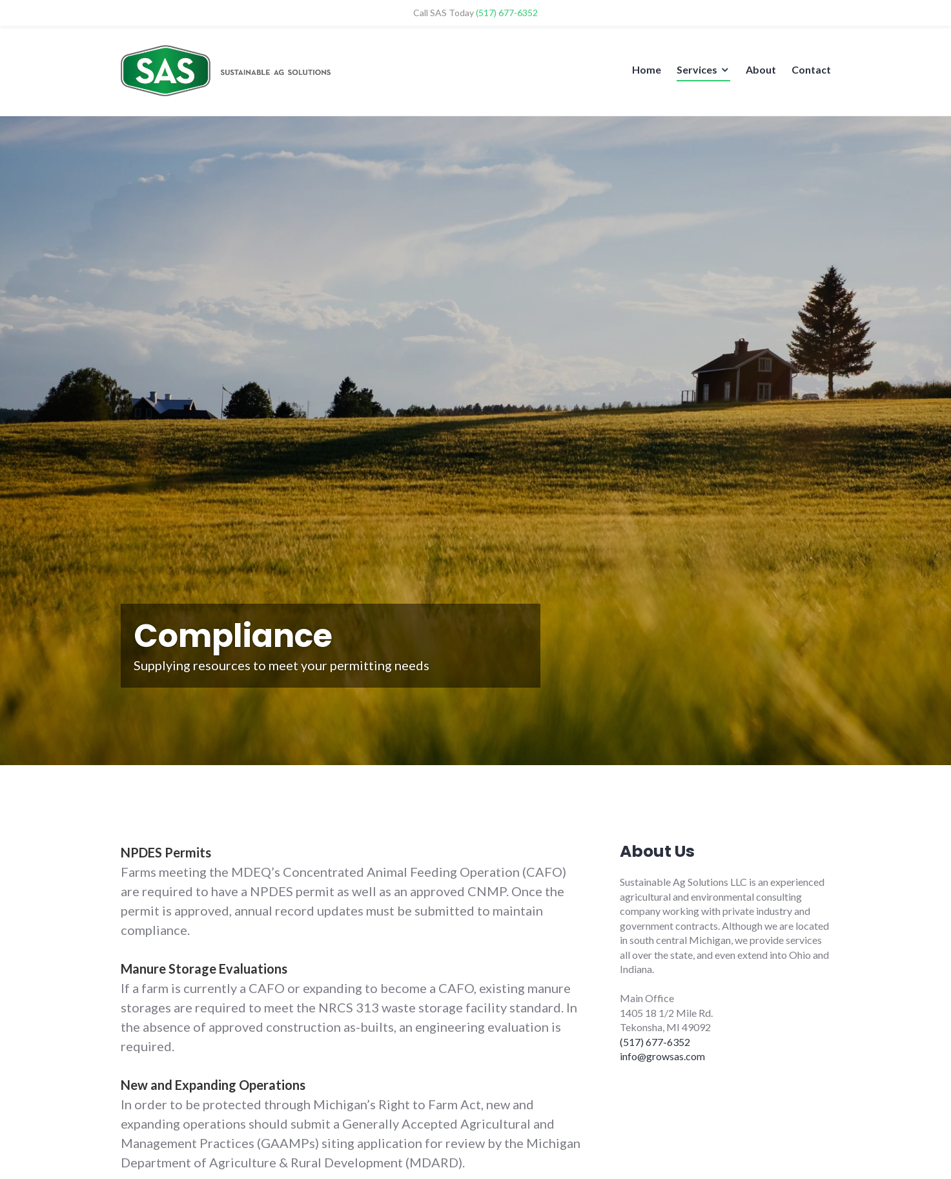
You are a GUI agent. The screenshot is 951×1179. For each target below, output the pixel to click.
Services (697, 69)
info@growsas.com (662, 1056)
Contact (811, 69)
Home (646, 69)
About (761, 69)
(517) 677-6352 (655, 1042)
